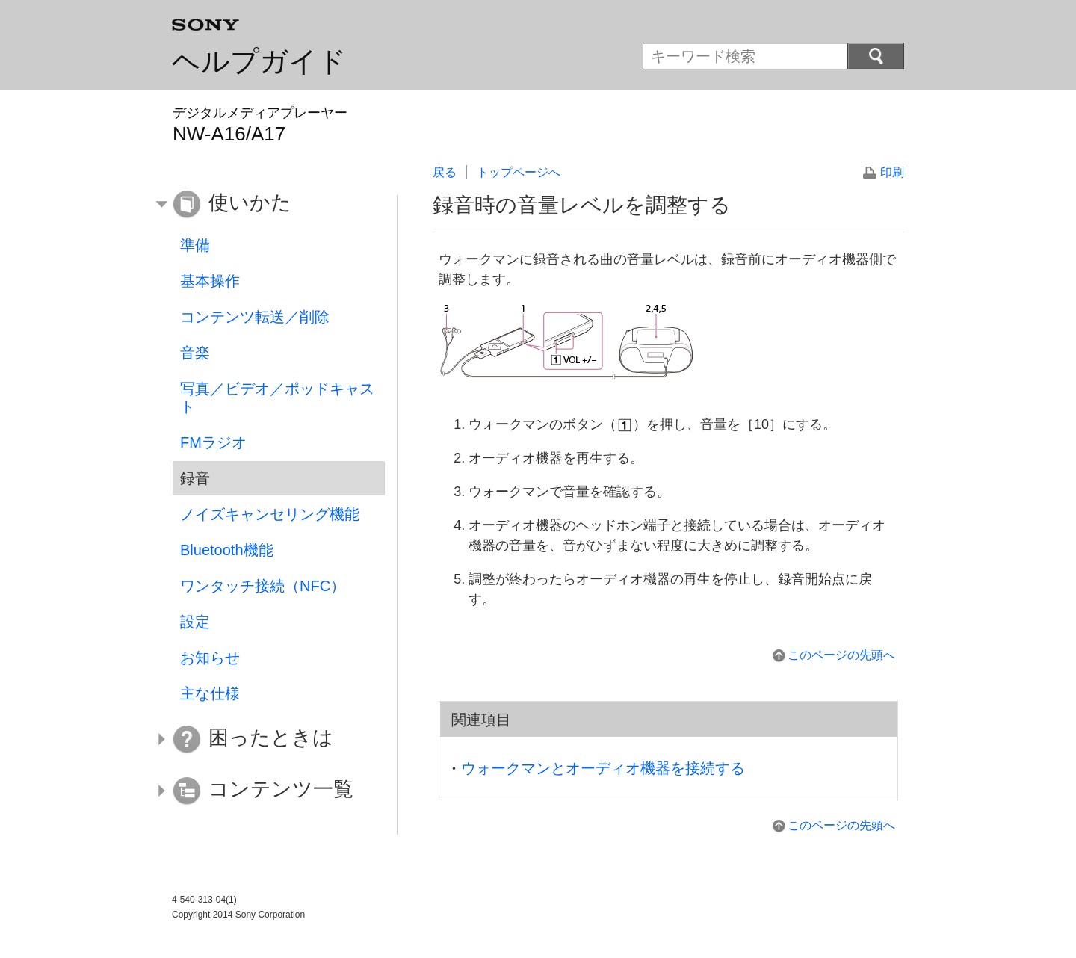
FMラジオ (213, 442)
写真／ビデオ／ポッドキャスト (277, 397)
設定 (195, 622)
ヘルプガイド (259, 61)
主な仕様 (210, 693)
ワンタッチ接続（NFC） (262, 586)
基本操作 (210, 281)
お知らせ (210, 657)
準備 (195, 245)
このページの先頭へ (841, 655)
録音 (195, 478)
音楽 (195, 352)
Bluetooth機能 (226, 550)
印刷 (892, 172)
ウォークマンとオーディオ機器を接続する (603, 768)
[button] (267, 204)
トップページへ (518, 172)
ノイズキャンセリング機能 (269, 514)
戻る (445, 172)
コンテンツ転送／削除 (255, 317)
